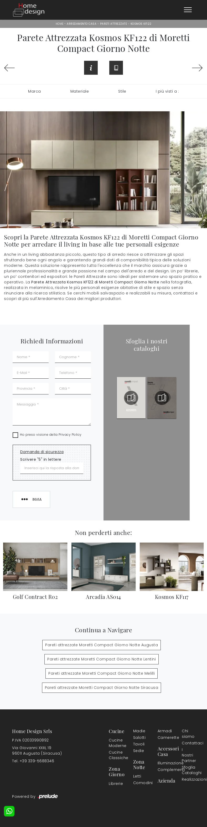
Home (60, 24)
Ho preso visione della (51, 434)
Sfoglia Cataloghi (187, 770)
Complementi (164, 769)
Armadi (163, 731)
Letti (137, 776)
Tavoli (138, 744)
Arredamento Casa (81, 24)
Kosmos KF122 (141, 24)
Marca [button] (34, 91)
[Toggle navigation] (188, 10)
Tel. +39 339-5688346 (33, 761)
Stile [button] (122, 91)
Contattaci (187, 743)
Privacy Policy (70, 434)
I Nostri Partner (187, 755)
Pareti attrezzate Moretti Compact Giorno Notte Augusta (101, 645)
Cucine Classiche (115, 755)
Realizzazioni (188, 779)
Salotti (138, 737)
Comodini (138, 782)
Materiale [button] (79, 91)
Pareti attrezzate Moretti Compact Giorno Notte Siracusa (101, 687)
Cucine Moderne (114, 743)
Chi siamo (187, 733)
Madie (138, 731)
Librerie (114, 783)
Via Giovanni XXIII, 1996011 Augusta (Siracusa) (37, 750)
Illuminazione (163, 763)
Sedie (138, 750)
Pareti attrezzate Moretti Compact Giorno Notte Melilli (101, 673)
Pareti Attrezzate (113, 24)
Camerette (164, 737)
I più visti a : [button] (167, 91)
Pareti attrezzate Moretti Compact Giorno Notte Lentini (101, 659)
